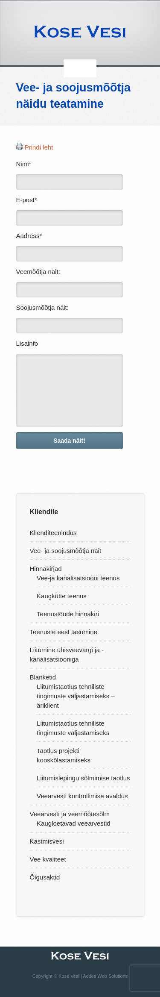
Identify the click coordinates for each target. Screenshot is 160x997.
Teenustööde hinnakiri (68, 614)
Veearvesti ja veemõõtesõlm (70, 814)
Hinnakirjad (46, 568)
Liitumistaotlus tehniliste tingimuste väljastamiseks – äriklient (76, 696)
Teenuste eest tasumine (63, 631)
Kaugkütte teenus (62, 596)
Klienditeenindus (53, 532)
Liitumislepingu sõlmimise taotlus (83, 778)
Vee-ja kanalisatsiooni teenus (78, 578)
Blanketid (43, 677)
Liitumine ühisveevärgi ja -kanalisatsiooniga (67, 654)
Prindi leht (39, 147)
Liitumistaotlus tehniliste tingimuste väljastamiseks (73, 728)
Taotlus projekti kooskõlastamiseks (63, 755)
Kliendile (44, 511)
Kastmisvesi (47, 841)
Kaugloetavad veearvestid (74, 823)
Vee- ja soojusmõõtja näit (66, 550)
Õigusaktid (45, 877)
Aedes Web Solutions (105, 976)
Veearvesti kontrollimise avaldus (82, 796)
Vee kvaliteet (48, 859)
